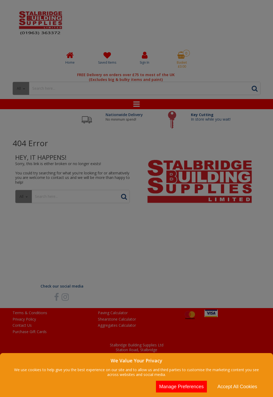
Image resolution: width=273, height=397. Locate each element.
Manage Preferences (181, 386)
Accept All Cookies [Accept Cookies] (237, 386)
